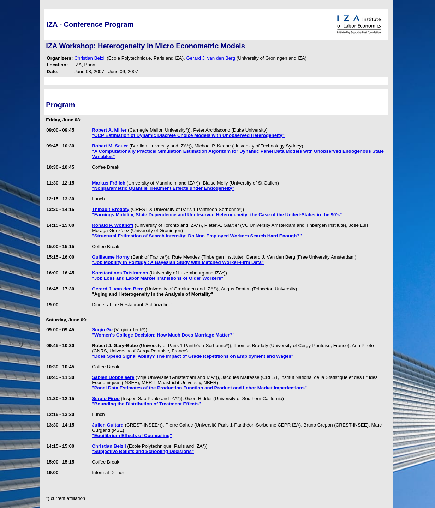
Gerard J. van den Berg (211, 58)
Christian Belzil (89, 58)
